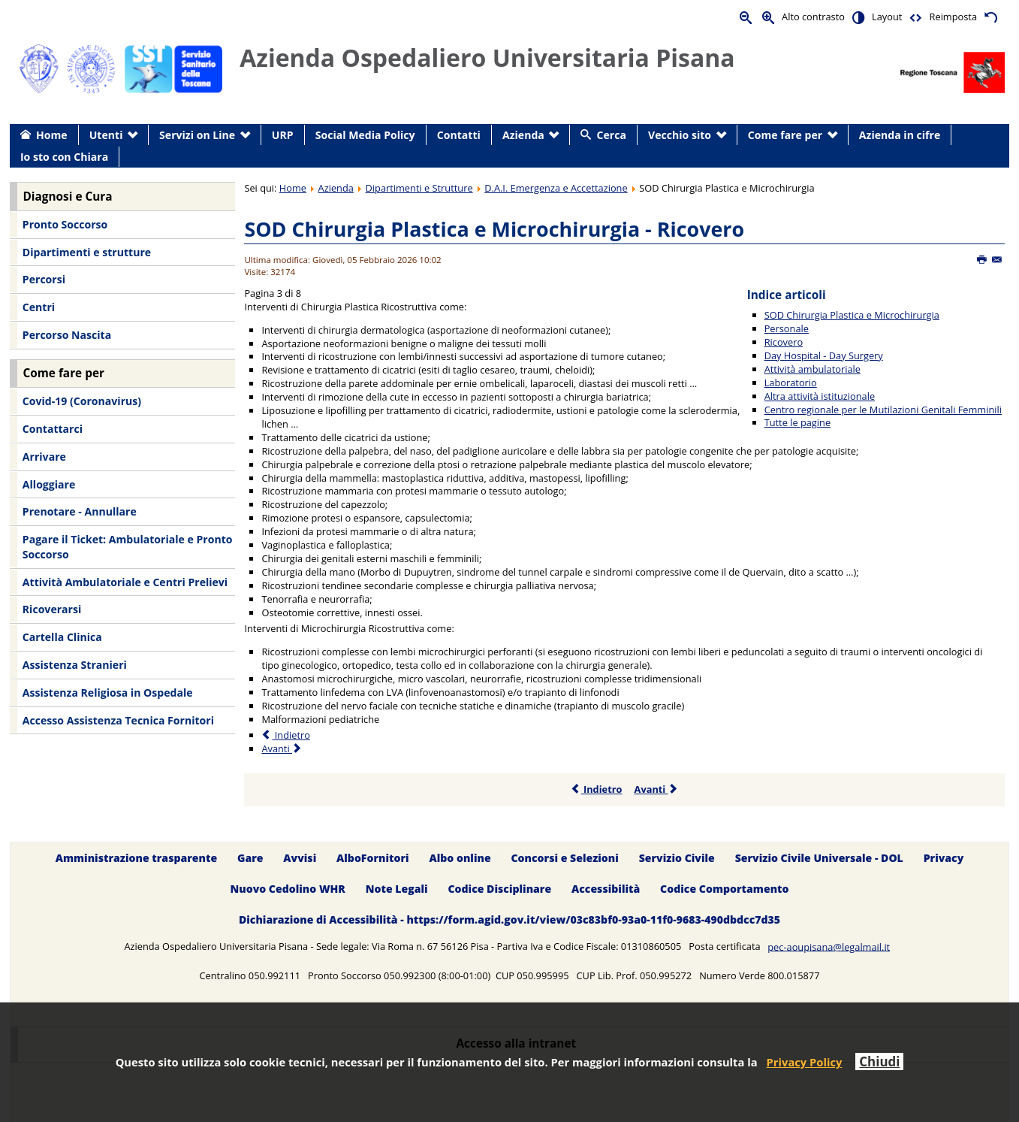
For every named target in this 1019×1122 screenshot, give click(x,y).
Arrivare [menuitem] (44, 456)
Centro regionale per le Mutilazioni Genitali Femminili (883, 409)
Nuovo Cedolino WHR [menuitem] (287, 889)
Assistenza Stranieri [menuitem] (75, 665)
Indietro (597, 789)
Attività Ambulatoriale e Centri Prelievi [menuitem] (125, 582)
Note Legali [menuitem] (397, 889)
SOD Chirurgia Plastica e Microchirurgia (851, 315)
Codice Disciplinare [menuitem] (499, 889)
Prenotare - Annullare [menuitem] (80, 511)
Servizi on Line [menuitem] (197, 135)
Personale (786, 328)
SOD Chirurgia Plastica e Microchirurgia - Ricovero (494, 229)
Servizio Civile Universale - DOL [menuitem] (819, 858)
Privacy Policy (805, 1061)
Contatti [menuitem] (459, 135)
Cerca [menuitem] (611, 135)
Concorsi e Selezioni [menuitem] (564, 858)
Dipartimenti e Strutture (419, 188)
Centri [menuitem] (39, 307)
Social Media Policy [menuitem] (365, 135)
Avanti (657, 789)
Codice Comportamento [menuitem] (724, 889)
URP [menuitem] (283, 135)
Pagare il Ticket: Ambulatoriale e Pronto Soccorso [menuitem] (128, 546)
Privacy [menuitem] (944, 858)
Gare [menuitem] (250, 858)
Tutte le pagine (797, 422)
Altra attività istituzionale (819, 396)
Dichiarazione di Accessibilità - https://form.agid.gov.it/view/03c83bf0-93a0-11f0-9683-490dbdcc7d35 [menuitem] (509, 919)
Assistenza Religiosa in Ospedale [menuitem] (108, 692)
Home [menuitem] (52, 135)
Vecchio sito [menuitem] (679, 135)
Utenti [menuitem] (106, 135)
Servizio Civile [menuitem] (677, 858)
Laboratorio (790, 382)
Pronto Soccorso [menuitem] (65, 224)
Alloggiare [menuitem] (49, 484)
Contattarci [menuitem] (53, 429)
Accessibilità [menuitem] (605, 889)
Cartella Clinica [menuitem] (62, 637)
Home (292, 188)
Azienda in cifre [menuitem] (899, 135)
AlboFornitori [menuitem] (372, 858)
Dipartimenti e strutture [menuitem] (87, 252)
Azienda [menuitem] (523, 135)
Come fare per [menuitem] (785, 135)
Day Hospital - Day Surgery (823, 355)
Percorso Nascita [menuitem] (67, 335)
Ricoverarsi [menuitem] (52, 609)
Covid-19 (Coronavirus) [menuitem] (82, 401)
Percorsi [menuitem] (44, 279)
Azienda (336, 188)
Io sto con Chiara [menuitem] (64, 157)
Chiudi (879, 1061)
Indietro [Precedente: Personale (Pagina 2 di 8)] (285, 735)
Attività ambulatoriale (812, 369)
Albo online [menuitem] (460, 858)
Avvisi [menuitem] (299, 858)
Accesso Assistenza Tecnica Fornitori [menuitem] (118, 720)
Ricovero (783, 342)
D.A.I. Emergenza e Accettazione (555, 188)
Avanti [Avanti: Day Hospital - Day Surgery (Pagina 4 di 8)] (282, 748)
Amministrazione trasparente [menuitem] (136, 858)
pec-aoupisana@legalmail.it (828, 946)
